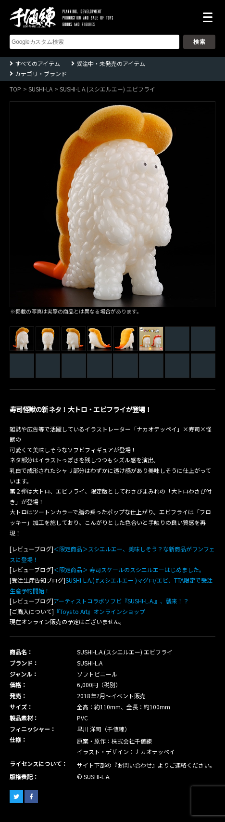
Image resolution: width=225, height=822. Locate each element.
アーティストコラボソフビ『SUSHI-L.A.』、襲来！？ (121, 601)
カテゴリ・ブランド (41, 73)
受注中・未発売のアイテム (110, 63)
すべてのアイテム (37, 63)
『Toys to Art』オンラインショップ (99, 611)
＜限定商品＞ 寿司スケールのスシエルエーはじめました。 (129, 569)
